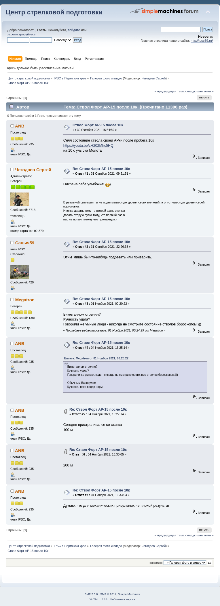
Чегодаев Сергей (153, 78)
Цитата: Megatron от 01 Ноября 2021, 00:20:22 (96, 358)
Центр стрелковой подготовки (54, 12)
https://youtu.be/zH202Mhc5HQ (88, 146)
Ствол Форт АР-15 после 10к (98, 125)
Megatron (25, 299)
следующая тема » (199, 91)
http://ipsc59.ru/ (202, 40)
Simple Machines (129, 594)
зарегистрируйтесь (21, 34)
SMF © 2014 (108, 594)
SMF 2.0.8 (91, 594)
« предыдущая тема (169, 91)
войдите (74, 30)
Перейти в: (155, 562)
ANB (19, 125)
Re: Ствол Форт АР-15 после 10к (101, 169)
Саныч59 (24, 242)
